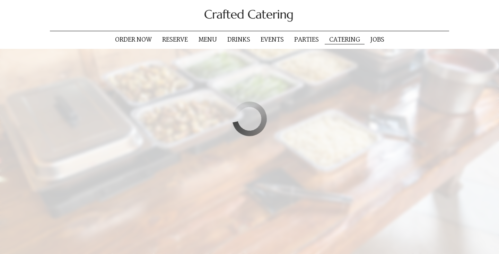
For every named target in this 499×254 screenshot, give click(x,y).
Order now (133, 39)
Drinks (238, 39)
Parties (306, 39)
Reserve (175, 39)
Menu (207, 39)
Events (272, 39)
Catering (344, 39)
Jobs (377, 39)
